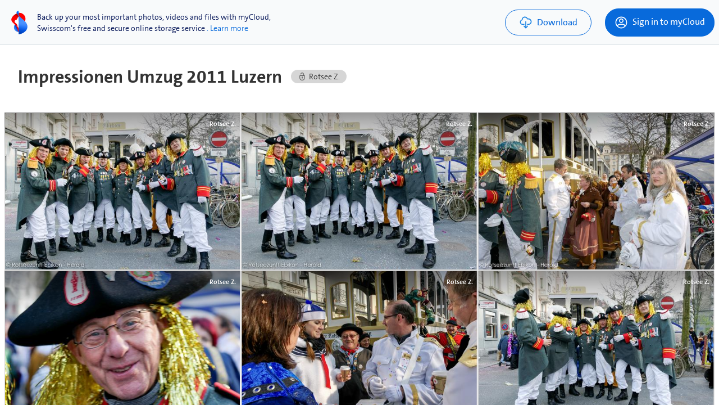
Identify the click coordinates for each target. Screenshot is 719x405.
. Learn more (227, 28)
